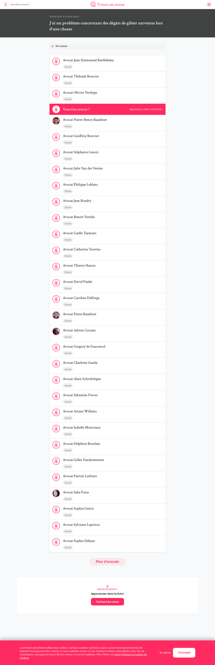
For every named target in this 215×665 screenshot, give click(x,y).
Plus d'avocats (107, 562)
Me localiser (62, 46)
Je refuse (165, 652)
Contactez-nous (107, 601)
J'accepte (184, 652)
